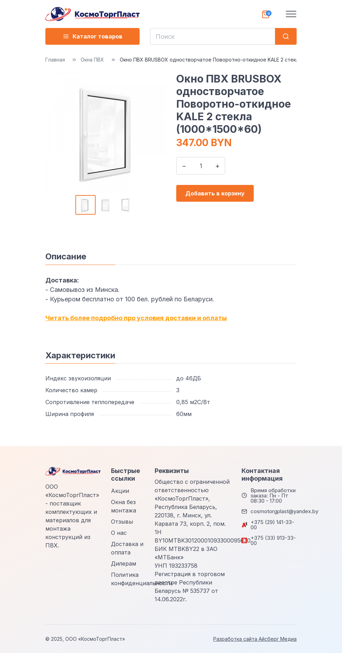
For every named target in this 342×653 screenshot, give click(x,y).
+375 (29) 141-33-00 (272, 524)
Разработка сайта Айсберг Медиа (255, 639)
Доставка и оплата (127, 548)
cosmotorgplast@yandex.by (284, 511)
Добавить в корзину (215, 193)
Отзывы (122, 521)
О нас (119, 532)
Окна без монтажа (123, 506)
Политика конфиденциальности (141, 579)
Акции (120, 490)
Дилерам (123, 563)
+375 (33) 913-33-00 (273, 540)
